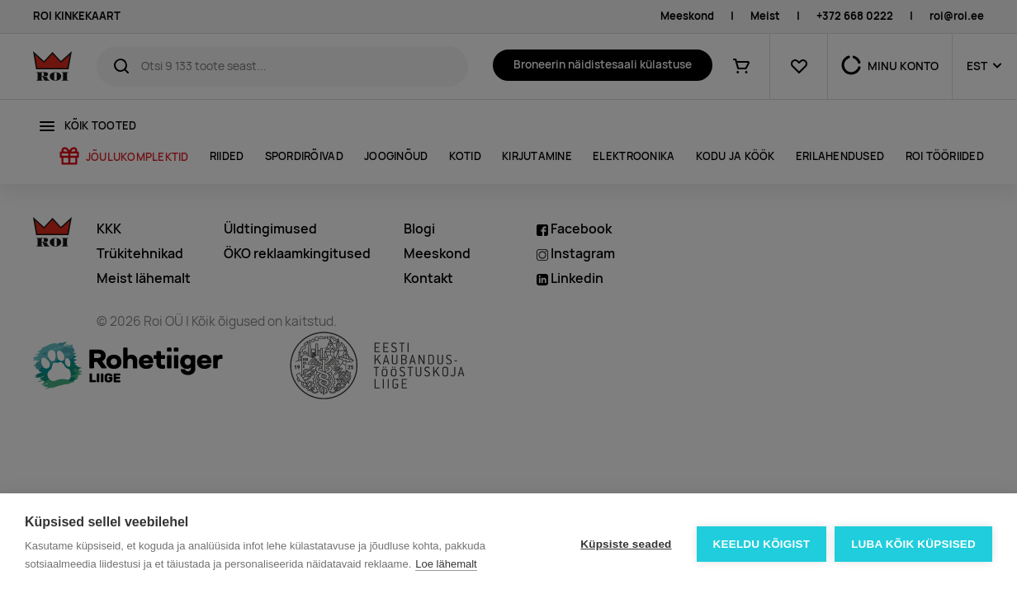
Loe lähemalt (445, 564)
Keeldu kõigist (762, 544)
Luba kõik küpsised (913, 544)
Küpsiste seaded (625, 544)
